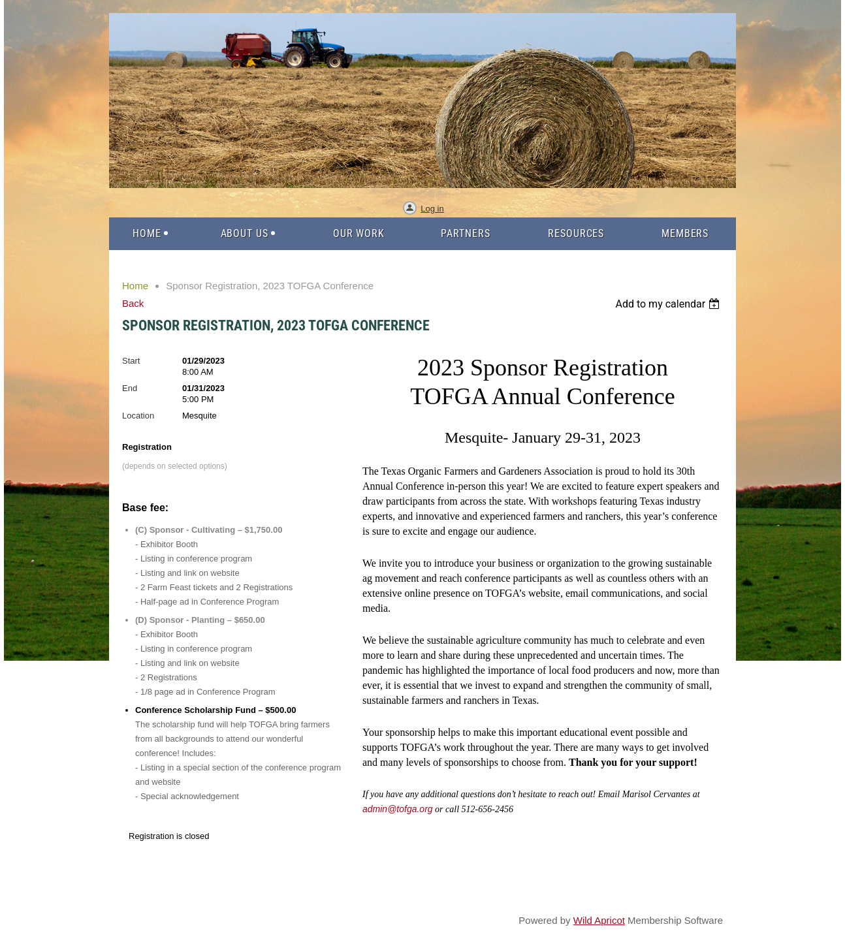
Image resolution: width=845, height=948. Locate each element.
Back (133, 303)
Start (131, 361)
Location (138, 415)
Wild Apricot (599, 920)
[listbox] (669, 304)
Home (135, 285)
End (129, 388)
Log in (432, 208)
